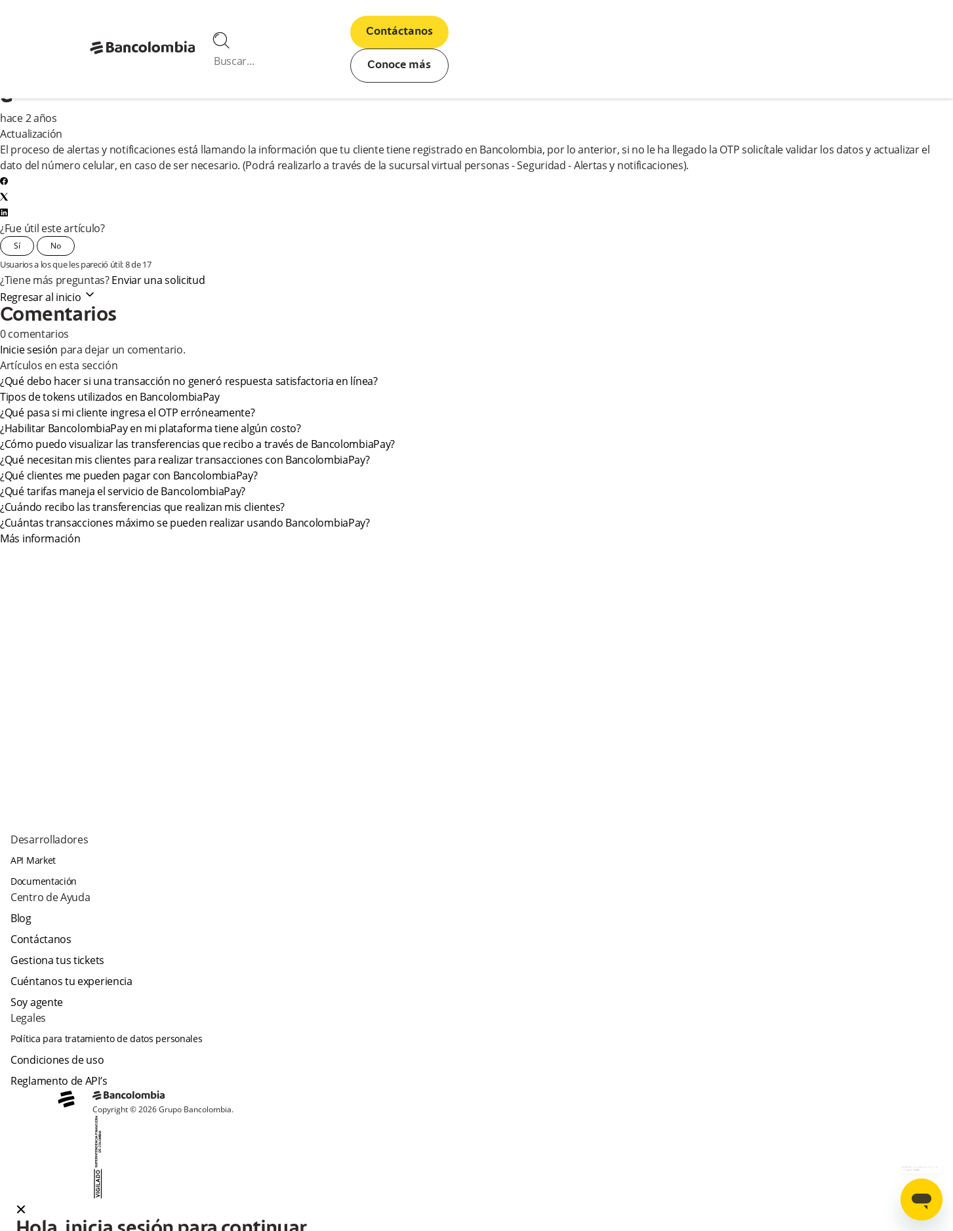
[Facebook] (4, 181)
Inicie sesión (29, 349)
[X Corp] (4, 197)
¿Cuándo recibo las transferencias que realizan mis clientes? (142, 507)
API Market (33, 860)
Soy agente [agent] (36, 1002)
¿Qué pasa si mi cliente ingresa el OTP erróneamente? (127, 412)
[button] (476, 1211)
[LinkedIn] (4, 212)
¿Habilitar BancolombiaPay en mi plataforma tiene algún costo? (150, 428)
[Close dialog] (21, 1210)
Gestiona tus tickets (57, 960)
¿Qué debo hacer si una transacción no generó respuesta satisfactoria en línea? (189, 381)
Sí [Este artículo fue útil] (17, 245)
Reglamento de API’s (58, 1081)
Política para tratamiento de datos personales (106, 1038)
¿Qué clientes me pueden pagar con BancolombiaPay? (129, 475)
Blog (20, 918)
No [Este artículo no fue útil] (56, 245)
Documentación (43, 881)
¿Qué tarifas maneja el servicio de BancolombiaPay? (123, 491)
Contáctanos (399, 32)
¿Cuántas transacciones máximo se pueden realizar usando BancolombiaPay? (185, 522)
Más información (40, 538)
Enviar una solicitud (158, 280)
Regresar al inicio (48, 297)
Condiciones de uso (57, 1060)
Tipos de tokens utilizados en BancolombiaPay (110, 397)
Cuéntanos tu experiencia (71, 981)
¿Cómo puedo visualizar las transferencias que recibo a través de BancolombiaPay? (197, 444)
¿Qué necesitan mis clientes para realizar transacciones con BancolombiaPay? (185, 460)
